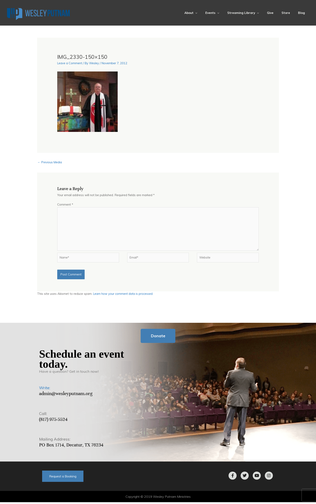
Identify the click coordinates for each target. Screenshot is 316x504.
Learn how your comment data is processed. (124, 295)
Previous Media (50, 162)
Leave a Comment (70, 63)
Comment (65, 205)
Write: (44, 389)
